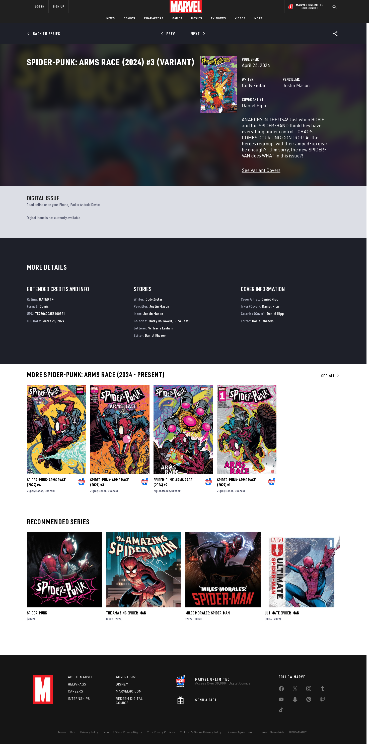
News (110, 18)
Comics (129, 18)
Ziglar (30, 508)
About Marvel (80, 677)
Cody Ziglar (132, 107)
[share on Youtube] (281, 700)
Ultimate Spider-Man (282, 631)
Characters (153, 18)
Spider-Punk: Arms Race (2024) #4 (46, 500)
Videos (240, 18)
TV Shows (218, 18)
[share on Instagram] (308, 689)
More (258, 18)
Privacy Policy (89, 732)
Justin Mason (235, 107)
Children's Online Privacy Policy (201, 732)
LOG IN (39, 6)
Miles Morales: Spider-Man (207, 631)
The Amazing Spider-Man (126, 631)
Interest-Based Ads (271, 732)
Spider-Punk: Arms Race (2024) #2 (173, 500)
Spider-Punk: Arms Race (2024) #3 (109, 500)
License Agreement (240, 732)
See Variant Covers (140, 168)
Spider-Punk (37, 631)
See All (330, 393)
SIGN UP (58, 6)
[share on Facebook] (281, 689)
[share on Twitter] (295, 689)
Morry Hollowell (160, 338)
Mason (39, 508)
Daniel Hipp (133, 127)
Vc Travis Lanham (160, 346)
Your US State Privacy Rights (123, 732)
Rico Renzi (182, 338)
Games (177, 18)
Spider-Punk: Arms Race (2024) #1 (236, 500)
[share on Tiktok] (281, 710)
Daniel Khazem (155, 353)
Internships (79, 699)
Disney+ (123, 684)
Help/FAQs (77, 684)
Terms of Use (66, 732)
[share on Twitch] (322, 700)
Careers (75, 692)
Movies (196, 18)
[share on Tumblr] (322, 689)
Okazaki (50, 508)
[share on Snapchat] (295, 700)
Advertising (127, 677)
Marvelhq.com (129, 692)
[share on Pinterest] (308, 700)
